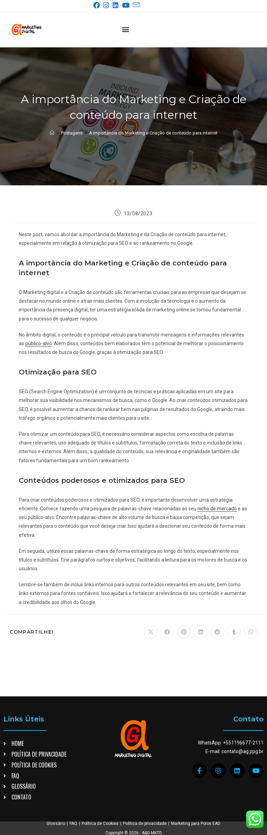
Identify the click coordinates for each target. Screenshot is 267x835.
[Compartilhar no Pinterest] (184, 632)
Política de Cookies (100, 823)
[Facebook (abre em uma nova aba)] (98, 5)
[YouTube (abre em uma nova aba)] (127, 5)
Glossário (56, 823)
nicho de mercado (217, 508)
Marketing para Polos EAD (195, 823)
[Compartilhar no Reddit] (217, 632)
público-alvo (38, 343)
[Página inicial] (52, 133)
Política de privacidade (145, 823)
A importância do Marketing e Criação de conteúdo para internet (153, 133)
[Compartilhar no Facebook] (167, 632)
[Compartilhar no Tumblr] (234, 632)
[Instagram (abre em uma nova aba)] (107, 5)
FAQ (73, 823)
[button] (125, 29)
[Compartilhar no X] (150, 632)
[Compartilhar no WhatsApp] (251, 632)
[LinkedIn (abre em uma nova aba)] (117, 5)
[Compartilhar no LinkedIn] (201, 632)
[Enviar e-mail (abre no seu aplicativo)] (135, 5)
